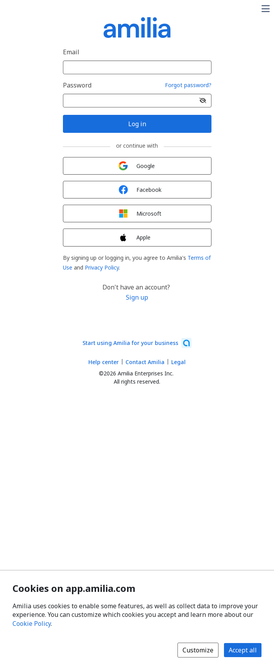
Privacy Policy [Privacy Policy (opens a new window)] (102, 267)
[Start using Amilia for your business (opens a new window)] (137, 343)
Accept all (243, 650)
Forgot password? (188, 85)
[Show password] (202, 100)
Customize (198, 650)
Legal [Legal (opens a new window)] (178, 362)
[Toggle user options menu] (265, 8)
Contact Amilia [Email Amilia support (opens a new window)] (145, 362)
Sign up (137, 297)
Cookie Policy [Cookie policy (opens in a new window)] (32, 623)
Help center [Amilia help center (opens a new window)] (103, 362)
